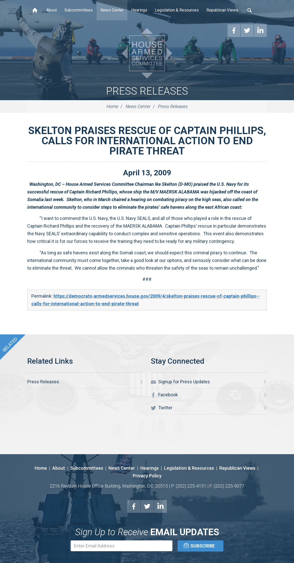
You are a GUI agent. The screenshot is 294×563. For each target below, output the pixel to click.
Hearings (139, 10)
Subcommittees (78, 10)
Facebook (164, 395)
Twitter (161, 408)
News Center (112, 10)
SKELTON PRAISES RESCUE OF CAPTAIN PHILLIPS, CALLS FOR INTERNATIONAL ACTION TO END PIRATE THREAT (147, 141)
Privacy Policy (147, 475)
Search (249, 10)
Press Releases (147, 91)
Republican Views (222, 10)
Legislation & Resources (177, 10)
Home (35, 10)
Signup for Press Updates (180, 382)
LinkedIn (160, 506)
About (51, 10)
